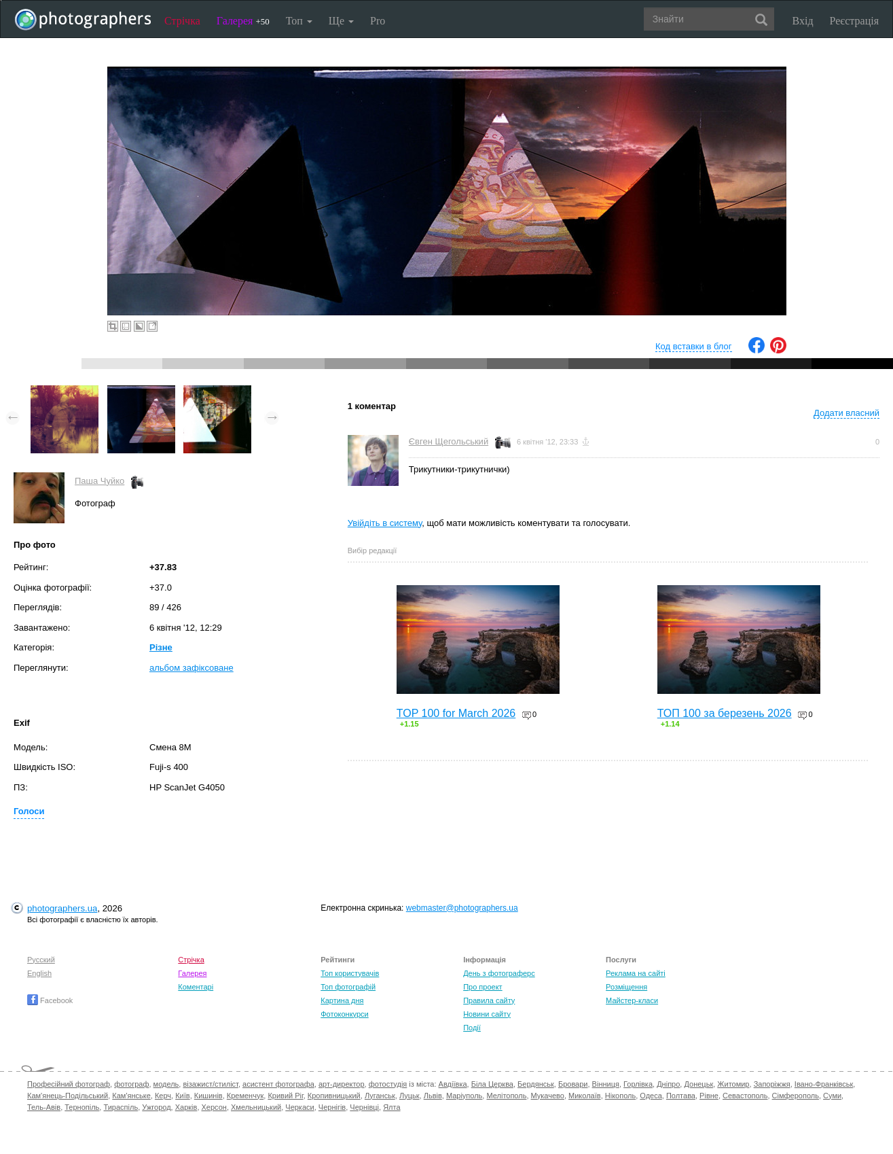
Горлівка (638, 1084)
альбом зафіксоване (191, 668)
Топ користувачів (350, 973)
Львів (433, 1095)
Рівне (708, 1095)
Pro (377, 21)
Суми (832, 1095)
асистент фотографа (278, 1084)
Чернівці (364, 1107)
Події (472, 1028)
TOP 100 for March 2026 (456, 713)
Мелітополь (506, 1095)
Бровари (573, 1084)
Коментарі (195, 987)
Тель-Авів (43, 1107)
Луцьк (409, 1095)
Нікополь (620, 1095)
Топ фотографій (348, 987)
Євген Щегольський (448, 441)
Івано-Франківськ (824, 1084)
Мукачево (547, 1095)
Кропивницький (334, 1095)
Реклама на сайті (636, 973)
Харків (186, 1107)
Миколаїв (584, 1095)
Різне (160, 647)
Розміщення (626, 987)
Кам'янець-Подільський (67, 1095)
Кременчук (245, 1095)
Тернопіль (82, 1107)
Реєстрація (854, 21)
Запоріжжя (772, 1084)
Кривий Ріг (285, 1095)
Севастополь (745, 1095)
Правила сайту (489, 1000)
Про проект (482, 987)
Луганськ (380, 1095)
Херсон (214, 1107)
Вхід (803, 21)
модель (166, 1084)
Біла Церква (492, 1084)
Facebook (50, 1000)
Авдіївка (453, 1084)
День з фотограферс (499, 973)
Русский (41, 960)
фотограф (131, 1084)
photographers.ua (62, 908)
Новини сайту (487, 1014)
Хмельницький (256, 1107)
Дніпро (668, 1084)
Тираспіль (120, 1107)
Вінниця (605, 1084)
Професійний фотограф (68, 1084)
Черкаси (299, 1107)
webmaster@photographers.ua (462, 908)
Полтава (680, 1095)
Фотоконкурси (344, 1014)
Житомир (733, 1084)
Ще (341, 21)
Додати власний (846, 413)
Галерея (243, 21)
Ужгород (156, 1107)
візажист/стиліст (210, 1084)
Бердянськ (535, 1084)
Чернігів (332, 1107)
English (39, 973)
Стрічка (182, 21)
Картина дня (342, 1000)
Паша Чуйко (99, 481)
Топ (299, 21)
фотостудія (388, 1084)
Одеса (650, 1095)
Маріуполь (464, 1095)
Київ (182, 1095)
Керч (163, 1095)
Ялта (391, 1107)
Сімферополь (795, 1095)
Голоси (29, 811)
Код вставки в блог (693, 346)
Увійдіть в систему (385, 523)
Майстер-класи (632, 1000)
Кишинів (208, 1095)
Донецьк (698, 1084)
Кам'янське (131, 1095)
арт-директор (341, 1084)
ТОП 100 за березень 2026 (724, 713)
